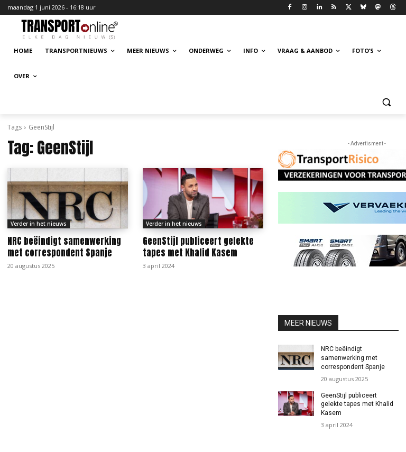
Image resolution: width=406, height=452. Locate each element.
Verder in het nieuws (39, 223)
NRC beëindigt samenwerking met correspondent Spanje (64, 247)
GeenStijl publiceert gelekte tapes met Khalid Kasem (198, 247)
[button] (386, 101)
